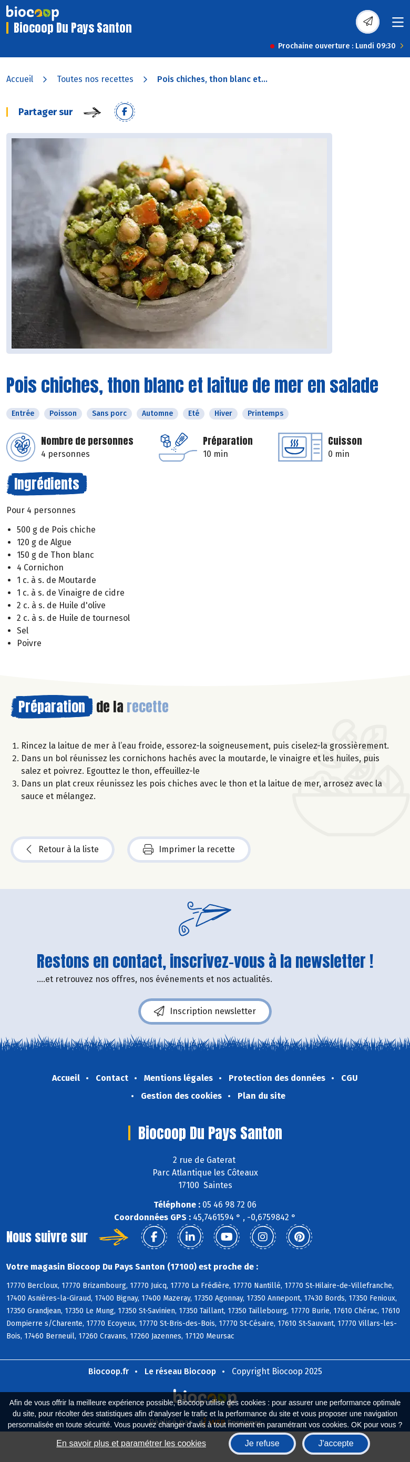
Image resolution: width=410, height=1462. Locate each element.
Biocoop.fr (108, 1371)
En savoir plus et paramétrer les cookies (131, 1443)
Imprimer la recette (189, 849)
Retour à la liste (62, 849)
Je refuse (262, 1443)
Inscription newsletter (205, 1011)
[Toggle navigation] (398, 25)
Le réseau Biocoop (180, 1371)
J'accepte (336, 1443)
